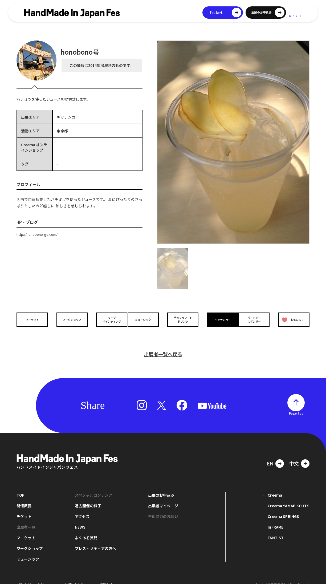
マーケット (34, 319)
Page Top (296, 405)
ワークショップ (70, 319)
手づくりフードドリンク (181, 319)
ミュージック (144, 319)
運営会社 (106, 576)
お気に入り (291, 319)
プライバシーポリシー (32, 576)
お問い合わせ (74, 576)
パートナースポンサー (255, 319)
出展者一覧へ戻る (163, 345)
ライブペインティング (107, 319)
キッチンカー (218, 319)
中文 (294, 454)
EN (270, 454)
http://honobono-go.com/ (40, 234)
